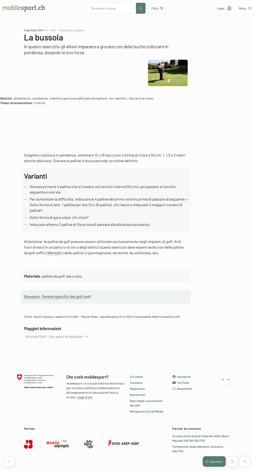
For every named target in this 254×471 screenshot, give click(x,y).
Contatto (136, 383)
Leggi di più (84, 397)
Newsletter (182, 389)
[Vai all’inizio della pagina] (9, 461)
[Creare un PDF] (232, 461)
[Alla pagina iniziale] (24, 8)
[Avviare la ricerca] (141, 8)
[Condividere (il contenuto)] (244, 461)
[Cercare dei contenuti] (111, 8)
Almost (54, 252)
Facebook (181, 377)
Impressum (137, 395)
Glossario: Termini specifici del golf (53, 296)
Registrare (137, 389)
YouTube (180, 383)
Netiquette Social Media (146, 411)
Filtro (157, 8)
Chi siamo (136, 377)
